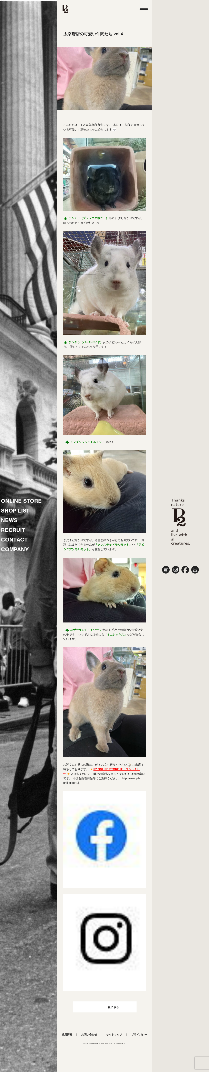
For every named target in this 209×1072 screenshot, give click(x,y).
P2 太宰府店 (89, 124)
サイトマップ (114, 1034)
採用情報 (67, 1034)
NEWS (9, 520)
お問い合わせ (89, 1034)
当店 (127, 124)
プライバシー (139, 1034)
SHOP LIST (15, 510)
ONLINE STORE (21, 501)
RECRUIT (13, 530)
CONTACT (14, 539)
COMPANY (15, 549)
